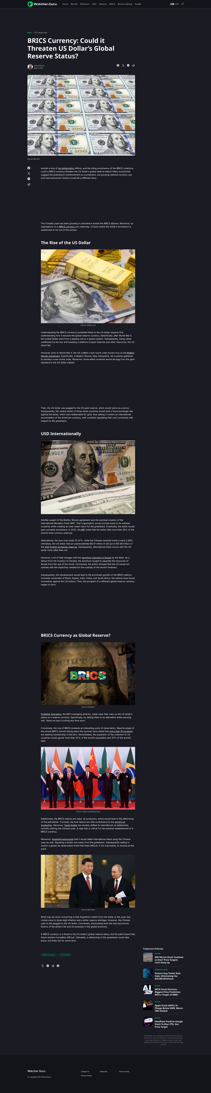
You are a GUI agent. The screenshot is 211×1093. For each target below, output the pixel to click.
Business (158, 970)
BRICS (29, 33)
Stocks (157, 954)
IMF (83, 529)
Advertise (103, 1072)
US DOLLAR (65, 955)
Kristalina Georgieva (51, 714)
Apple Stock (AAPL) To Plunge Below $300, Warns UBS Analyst (169, 1008)
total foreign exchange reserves (61, 547)
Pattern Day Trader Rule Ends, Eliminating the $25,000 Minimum (168, 976)
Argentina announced (62, 839)
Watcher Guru (36, 1071)
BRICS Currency (49, 955)
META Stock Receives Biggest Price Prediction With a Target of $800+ (167, 992)
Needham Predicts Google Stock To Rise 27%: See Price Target (169, 1024)
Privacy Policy (86, 1076)
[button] (174, 4)
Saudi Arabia (70, 825)
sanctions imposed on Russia (96, 557)
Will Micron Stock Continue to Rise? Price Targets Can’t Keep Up (169, 960)
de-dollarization (66, 168)
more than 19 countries (121, 731)
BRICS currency (67, 226)
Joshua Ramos (39, 65)
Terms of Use (124, 1072)
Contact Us (85, 1072)
